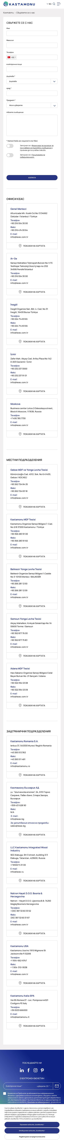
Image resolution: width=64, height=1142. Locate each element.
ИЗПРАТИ (32, 177)
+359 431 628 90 (18, 805)
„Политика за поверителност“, (39, 1102)
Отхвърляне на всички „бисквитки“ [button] (32, 1131)
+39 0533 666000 (18, 1010)
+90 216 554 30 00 (19, 223)
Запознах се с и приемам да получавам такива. (36, 147)
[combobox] (12, 57)
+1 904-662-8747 (18, 960)
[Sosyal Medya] (22, 1069)
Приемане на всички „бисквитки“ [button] (32, 1124)
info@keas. (16, 819)
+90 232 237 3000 (18, 368)
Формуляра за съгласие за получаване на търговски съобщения (36, 146)
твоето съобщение (14, 112)
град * (8, 88)
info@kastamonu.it (19, 1017)
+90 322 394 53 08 (19, 682)
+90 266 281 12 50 (18, 583)
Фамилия (10, 40)
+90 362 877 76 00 (19, 633)
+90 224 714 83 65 (18, 319)
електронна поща (14, 64)
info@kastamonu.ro (20, 766)
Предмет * (10, 100)
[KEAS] (19, 3)
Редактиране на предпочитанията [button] (32, 1137)
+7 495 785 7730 (18, 418)
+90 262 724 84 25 (19, 484)
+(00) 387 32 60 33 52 (20, 910)
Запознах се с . (32, 156)
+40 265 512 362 (18, 752)
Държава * (10, 76)
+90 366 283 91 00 (19, 533)
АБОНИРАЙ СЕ (57, 1086)
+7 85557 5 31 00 (18, 864)
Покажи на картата (34, 245)
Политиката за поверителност (32, 156)
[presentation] (32, 166)
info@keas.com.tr (19, 237)
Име (8, 28)
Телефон (10, 52)
